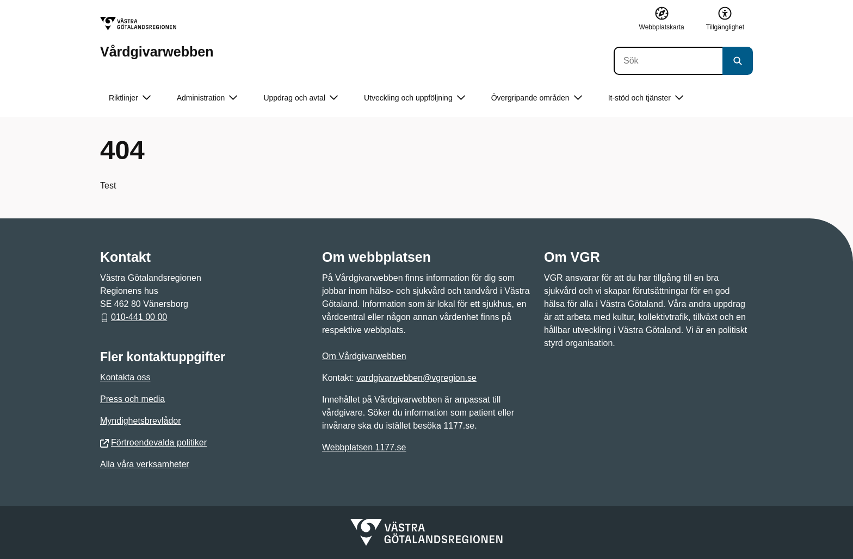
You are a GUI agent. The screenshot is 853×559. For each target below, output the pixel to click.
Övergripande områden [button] (536, 98)
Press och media (132, 399)
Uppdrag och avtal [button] (300, 98)
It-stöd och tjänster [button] (645, 98)
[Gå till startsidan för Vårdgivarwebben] (156, 37)
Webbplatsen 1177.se (364, 447)
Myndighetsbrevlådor (140, 420)
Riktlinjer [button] (130, 98)
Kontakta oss (125, 377)
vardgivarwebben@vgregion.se (416, 377)
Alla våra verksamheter (144, 464)
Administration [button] (207, 98)
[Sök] (668, 61)
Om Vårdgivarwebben (364, 356)
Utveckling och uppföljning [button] (414, 98)
